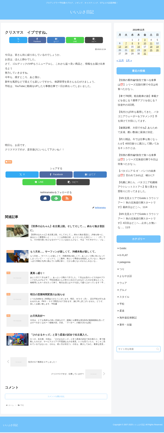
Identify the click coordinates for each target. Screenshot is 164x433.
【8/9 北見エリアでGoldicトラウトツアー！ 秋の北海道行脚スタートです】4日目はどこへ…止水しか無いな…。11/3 (138, 221)
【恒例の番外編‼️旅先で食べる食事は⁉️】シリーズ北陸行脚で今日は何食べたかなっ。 (138, 84)
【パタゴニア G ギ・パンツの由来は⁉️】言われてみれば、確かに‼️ (137, 173)
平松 (8, 162)
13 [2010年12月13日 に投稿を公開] (120, 47)
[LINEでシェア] (73, 40)
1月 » (129, 60)
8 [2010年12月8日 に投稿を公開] (132, 43)
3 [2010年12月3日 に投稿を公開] (144, 40)
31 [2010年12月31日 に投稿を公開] (145, 54)
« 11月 (120, 60)
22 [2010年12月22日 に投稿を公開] (132, 50)
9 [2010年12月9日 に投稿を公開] (138, 43)
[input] (139, 349)
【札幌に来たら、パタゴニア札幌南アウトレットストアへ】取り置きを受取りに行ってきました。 (137, 187)
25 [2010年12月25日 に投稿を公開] (151, 50)
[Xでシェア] (21, 40)
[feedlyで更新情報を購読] (56, 198)
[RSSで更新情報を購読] (62, 198)
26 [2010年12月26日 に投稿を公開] (157, 50)
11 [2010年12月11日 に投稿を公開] (151, 43)
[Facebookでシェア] (39, 40)
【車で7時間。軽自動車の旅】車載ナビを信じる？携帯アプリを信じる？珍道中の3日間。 (138, 100)
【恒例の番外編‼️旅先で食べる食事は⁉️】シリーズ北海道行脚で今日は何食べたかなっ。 (138, 159)
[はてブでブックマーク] (56, 40)
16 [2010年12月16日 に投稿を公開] (138, 47)
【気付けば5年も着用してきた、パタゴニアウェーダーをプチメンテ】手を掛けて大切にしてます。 (138, 116)
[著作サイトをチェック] (50, 198)
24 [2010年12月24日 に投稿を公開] (145, 50)
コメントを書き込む (56, 397)
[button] (90, 40)
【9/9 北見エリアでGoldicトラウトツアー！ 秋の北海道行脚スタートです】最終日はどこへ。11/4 (138, 203)
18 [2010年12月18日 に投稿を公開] (151, 47)
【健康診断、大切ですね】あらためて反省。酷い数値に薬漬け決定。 (137, 130)
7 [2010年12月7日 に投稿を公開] (126, 43)
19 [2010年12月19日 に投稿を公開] (157, 47)
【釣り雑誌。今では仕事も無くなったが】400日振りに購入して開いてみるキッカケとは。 (138, 144)
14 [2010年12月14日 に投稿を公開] (126, 47)
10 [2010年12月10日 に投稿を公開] (145, 43)
